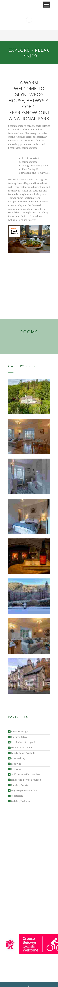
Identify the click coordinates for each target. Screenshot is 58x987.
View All (30, 367)
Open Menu (46, 5)
